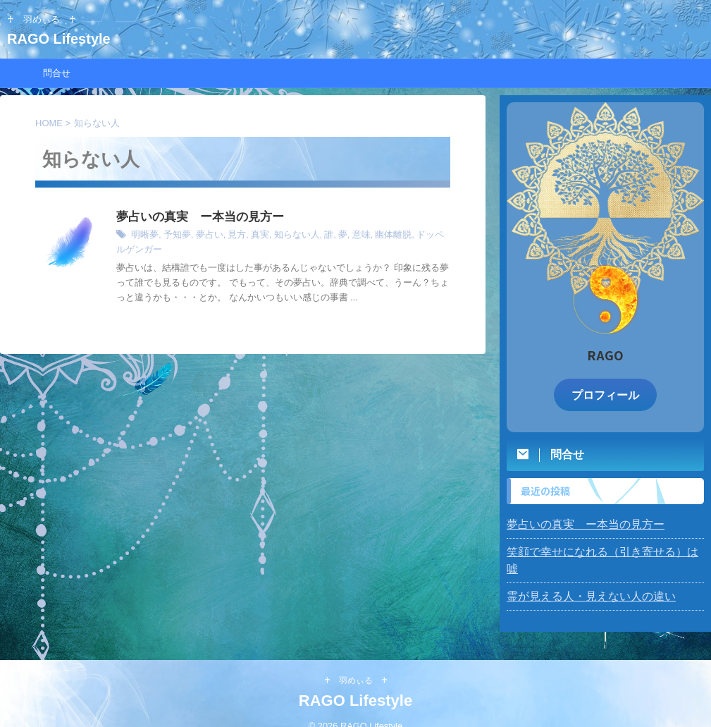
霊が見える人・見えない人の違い (581, 577)
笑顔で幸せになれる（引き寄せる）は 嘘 (597, 550)
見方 (229, 236)
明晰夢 (143, 236)
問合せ (56, 73)
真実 (251, 236)
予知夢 (174, 236)
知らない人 (286, 236)
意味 (346, 236)
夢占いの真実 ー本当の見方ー (195, 218)
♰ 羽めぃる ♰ (356, 661)
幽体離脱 (376, 236)
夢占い (204, 236)
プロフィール (605, 394)
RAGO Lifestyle (66, 39)
